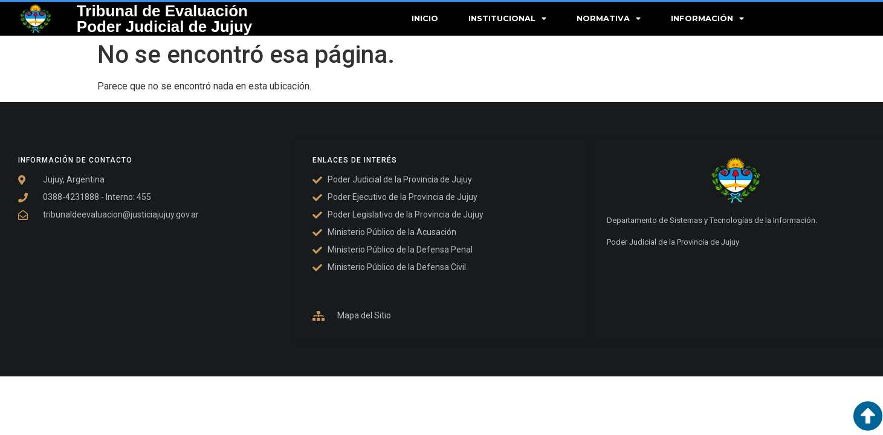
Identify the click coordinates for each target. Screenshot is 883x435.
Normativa (609, 19)
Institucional (507, 19)
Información (707, 19)
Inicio (425, 18)
